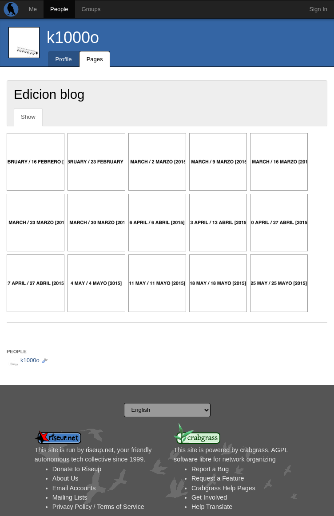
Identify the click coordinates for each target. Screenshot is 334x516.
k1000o (73, 37)
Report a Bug (210, 469)
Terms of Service (120, 506)
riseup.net (100, 449)
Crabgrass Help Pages (223, 488)
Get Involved (209, 497)
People (59, 9)
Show (28, 116)
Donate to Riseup (76, 469)
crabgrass (254, 449)
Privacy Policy (72, 506)
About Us (65, 478)
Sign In (318, 9)
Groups (91, 9)
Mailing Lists (69, 497)
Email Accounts (74, 488)
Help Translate (211, 506)
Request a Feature (217, 478)
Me (33, 9)
